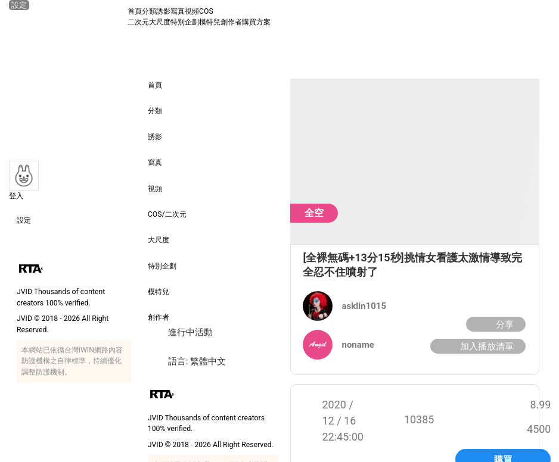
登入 (16, 196)
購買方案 (256, 22)
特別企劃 (184, 22)
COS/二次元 (167, 206)
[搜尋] (539, 17)
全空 (314, 212)
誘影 (163, 11)
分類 (149, 11)
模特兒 (210, 22)
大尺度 (159, 22)
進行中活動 (180, 332)
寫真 (177, 11)
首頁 (135, 11)
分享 (494, 325)
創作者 (231, 22)
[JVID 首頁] (68, 17)
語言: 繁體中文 (187, 361)
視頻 (192, 11)
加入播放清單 (476, 347)
